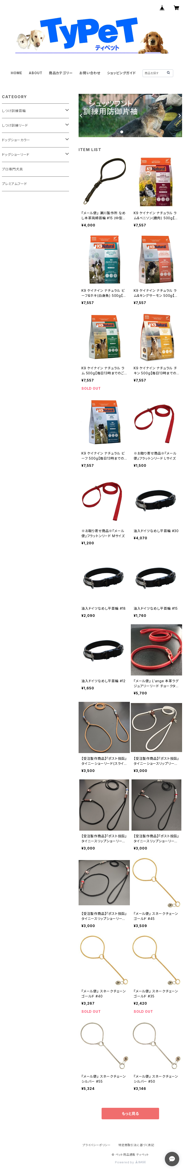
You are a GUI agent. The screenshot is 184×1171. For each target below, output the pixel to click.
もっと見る (130, 1113)
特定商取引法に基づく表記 (136, 1145)
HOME (16, 73)
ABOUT (35, 73)
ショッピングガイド (121, 73)
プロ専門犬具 (12, 169)
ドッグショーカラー (16, 140)
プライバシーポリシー (96, 1145)
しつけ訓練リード (15, 125)
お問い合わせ (89, 73)
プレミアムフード (14, 184)
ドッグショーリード (15, 154)
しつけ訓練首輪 (14, 111)
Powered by (130, 1162)
